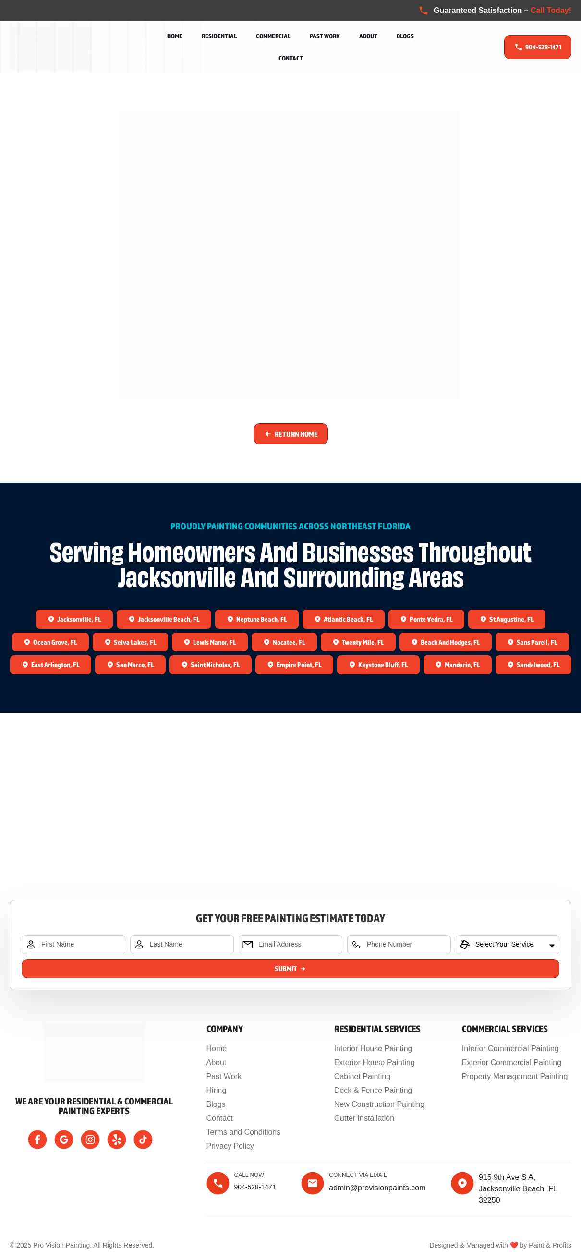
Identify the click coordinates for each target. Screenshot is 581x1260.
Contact (290, 58)
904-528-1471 (255, 1187)
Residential (219, 36)
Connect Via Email (358, 1175)
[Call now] (218, 1183)
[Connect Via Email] (312, 1183)
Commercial (273, 36)
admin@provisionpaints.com (377, 1188)
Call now (249, 1175)
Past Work (325, 36)
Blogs (405, 36)
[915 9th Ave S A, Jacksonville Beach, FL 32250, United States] (290, 833)
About (368, 36)
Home (174, 36)
